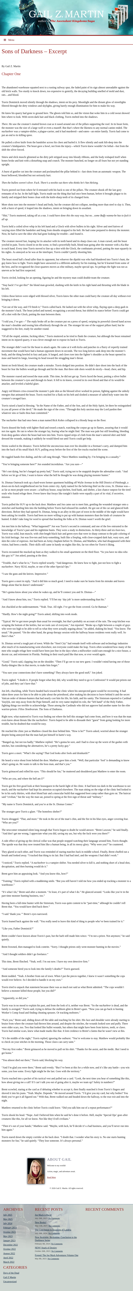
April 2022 (8, 1258)
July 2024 (7, 1223)
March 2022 (8, 1262)
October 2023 (9, 1232)
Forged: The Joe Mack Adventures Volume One (56, 1255)
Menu (8, 40)
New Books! (40, 1222)
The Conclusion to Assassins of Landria (53, 1230)
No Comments (54, 1218)
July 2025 (7, 1215)
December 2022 (10, 1245)
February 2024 (10, 1227)
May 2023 (8, 1236)
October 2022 (9, 1249)
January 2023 (9, 1240)
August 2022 (9, 1253)
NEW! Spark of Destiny (46, 1248)
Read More (51, 1177)
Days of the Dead (11, 1273)
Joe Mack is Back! (43, 1215)
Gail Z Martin (9, 1277)
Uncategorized (10, 1281)
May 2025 (8, 1219)
